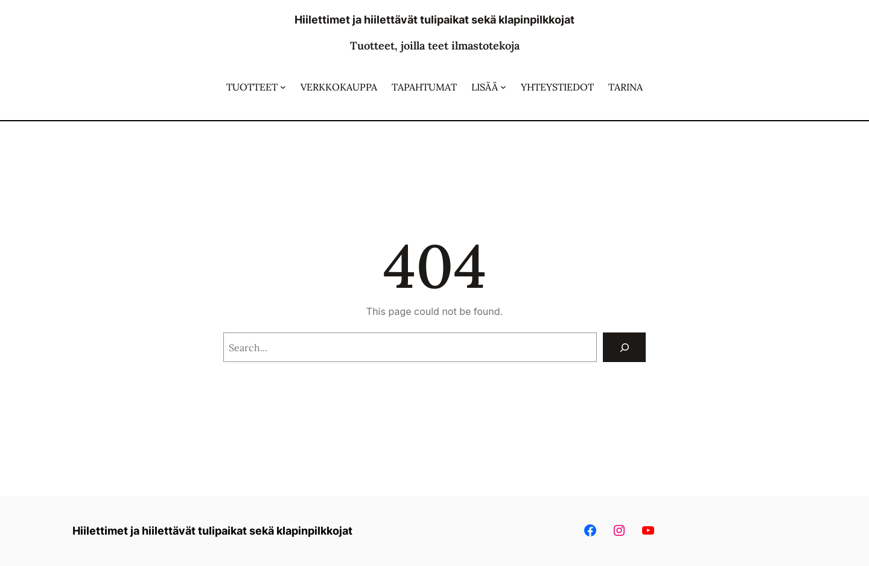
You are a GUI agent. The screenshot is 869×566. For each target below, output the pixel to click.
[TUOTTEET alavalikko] (283, 87)
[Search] (624, 347)
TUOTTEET (252, 87)
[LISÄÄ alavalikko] (503, 87)
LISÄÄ (484, 87)
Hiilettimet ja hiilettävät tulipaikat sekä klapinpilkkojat (434, 19)
